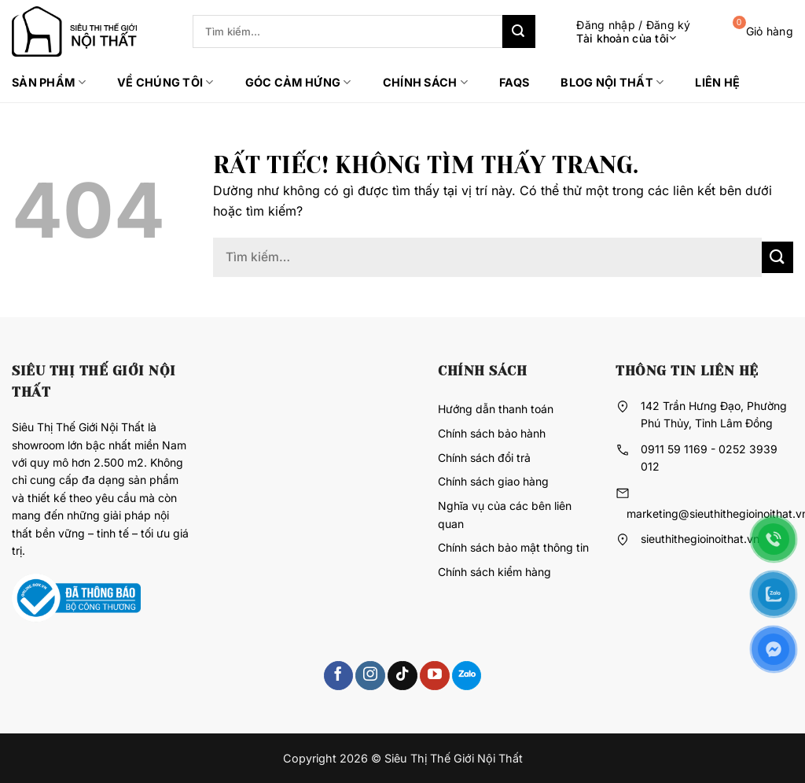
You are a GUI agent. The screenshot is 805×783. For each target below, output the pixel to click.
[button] (621, 32)
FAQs (514, 82)
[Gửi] (518, 31)
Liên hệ (717, 82)
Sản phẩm (49, 82)
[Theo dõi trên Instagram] (369, 676)
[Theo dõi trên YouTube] (434, 676)
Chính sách (425, 82)
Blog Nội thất (612, 82)
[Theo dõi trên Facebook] (338, 676)
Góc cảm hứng (298, 82)
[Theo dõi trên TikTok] (402, 676)
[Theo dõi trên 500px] (466, 676)
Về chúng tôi (165, 82)
